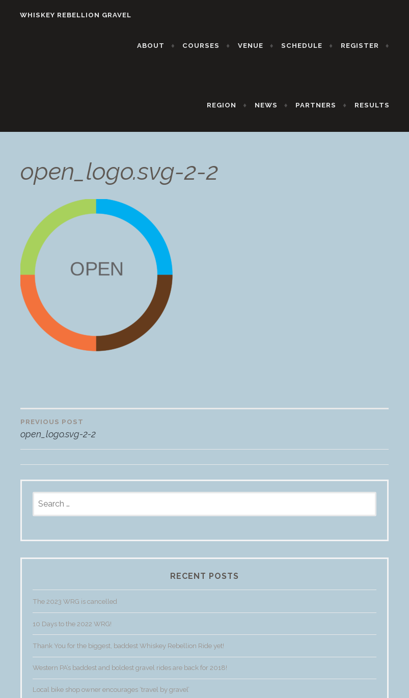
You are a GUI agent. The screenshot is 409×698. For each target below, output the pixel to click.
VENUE (257, 45)
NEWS (272, 105)
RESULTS (378, 105)
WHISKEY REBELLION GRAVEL (69, 15)
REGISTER (366, 45)
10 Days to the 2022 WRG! (72, 630)
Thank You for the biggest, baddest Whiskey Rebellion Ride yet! (128, 652)
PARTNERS (322, 105)
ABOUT (157, 45)
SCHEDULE (308, 45)
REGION (228, 105)
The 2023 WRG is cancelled (75, 608)
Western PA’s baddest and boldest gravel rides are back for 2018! (130, 674)
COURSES (207, 45)
